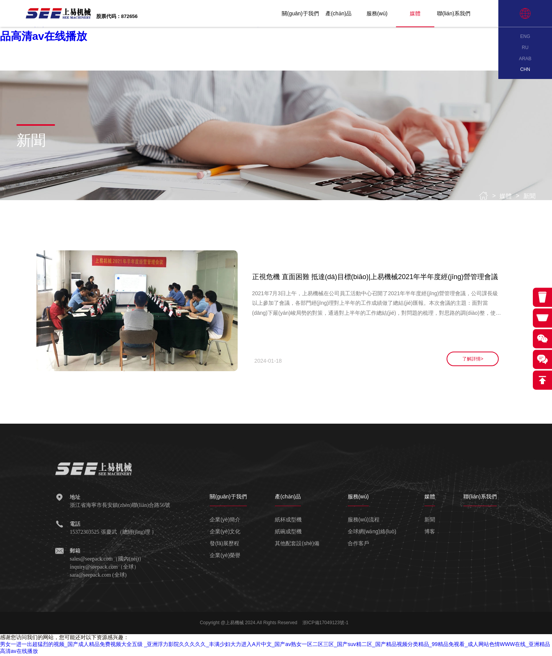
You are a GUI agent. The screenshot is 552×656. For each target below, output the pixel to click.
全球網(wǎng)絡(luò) (372, 532)
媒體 (424, 13)
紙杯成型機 (288, 521)
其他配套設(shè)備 (297, 544)
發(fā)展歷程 (224, 544)
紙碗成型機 (288, 532)
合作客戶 (358, 544)
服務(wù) (385, 13)
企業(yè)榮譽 (225, 556)
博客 (429, 532)
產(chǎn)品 (348, 13)
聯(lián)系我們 (462, 13)
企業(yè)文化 (225, 532)
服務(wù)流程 (364, 521)
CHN (525, 69)
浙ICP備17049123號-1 (325, 623)
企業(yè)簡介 (225, 521)
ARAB (525, 58)
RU (525, 47)
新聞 (529, 196)
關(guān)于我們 (309, 13)
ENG (525, 36)
